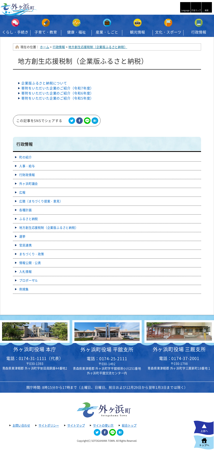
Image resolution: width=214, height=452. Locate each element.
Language (185, 10)
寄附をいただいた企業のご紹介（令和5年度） (57, 98)
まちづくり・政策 (31, 254)
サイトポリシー (48, 425)
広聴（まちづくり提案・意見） (40, 201)
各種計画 (25, 210)
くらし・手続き (15, 32)
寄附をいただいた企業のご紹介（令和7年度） (57, 88)
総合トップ (129, 425)
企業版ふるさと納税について (44, 82)
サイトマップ (76, 425)
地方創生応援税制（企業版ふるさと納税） (97, 47)
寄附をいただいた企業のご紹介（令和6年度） (57, 93)
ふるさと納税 (28, 218)
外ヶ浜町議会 (28, 183)
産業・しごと (107, 32)
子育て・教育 (45, 32)
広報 (22, 192)
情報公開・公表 (30, 262)
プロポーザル (28, 280)
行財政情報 (27, 174)
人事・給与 (27, 166)
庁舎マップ (196, 10)
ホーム (44, 47)
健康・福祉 (76, 32)
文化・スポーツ (168, 32)
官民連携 (25, 245)
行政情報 (198, 32)
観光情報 (137, 32)
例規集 (23, 289)
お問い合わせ (21, 425)
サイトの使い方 (103, 425)
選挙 (22, 236)
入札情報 (25, 271)
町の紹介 (25, 157)
